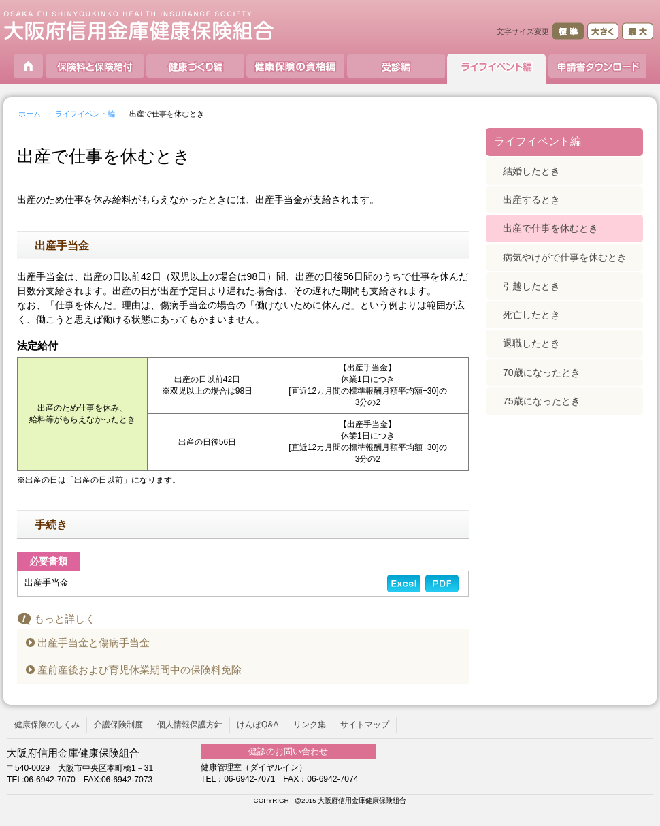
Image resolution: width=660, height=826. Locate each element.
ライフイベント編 (85, 114)
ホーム (29, 114)
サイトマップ (364, 724)
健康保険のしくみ (47, 724)
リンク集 (309, 724)
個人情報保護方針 (189, 724)
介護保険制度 (118, 724)
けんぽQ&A (258, 724)
